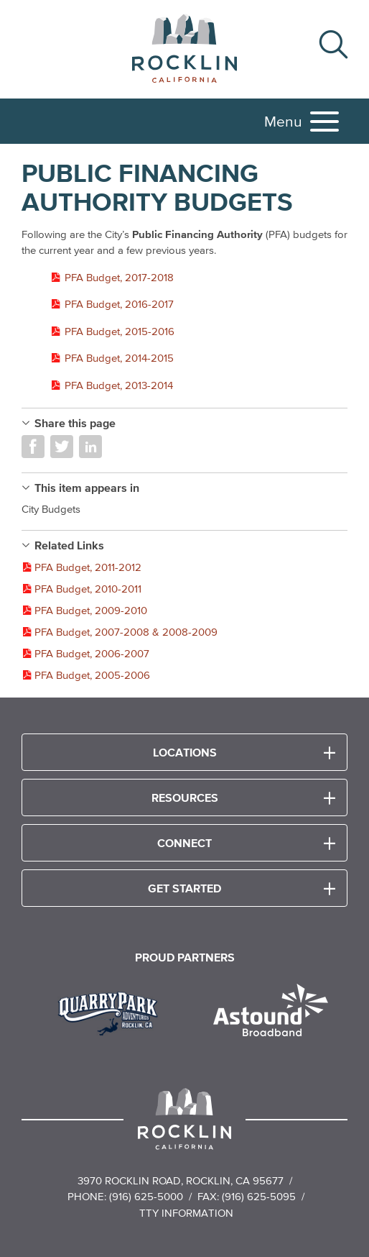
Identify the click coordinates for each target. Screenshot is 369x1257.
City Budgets (51, 509)
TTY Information (186, 1213)
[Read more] (113, 1012)
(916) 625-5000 (146, 1196)
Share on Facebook (33, 446)
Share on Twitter (61, 446)
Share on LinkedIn (90, 446)
